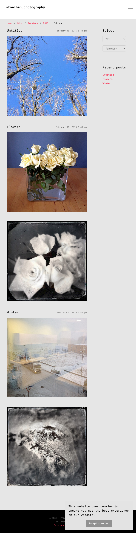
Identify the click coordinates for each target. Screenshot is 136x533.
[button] (97, 515)
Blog (19, 23)
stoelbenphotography (25, 7)
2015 (45, 23)
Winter (107, 83)
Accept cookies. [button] (99, 523)
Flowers (107, 79)
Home (9, 23)
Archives (33, 23)
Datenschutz (60, 525)
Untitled (108, 74)
